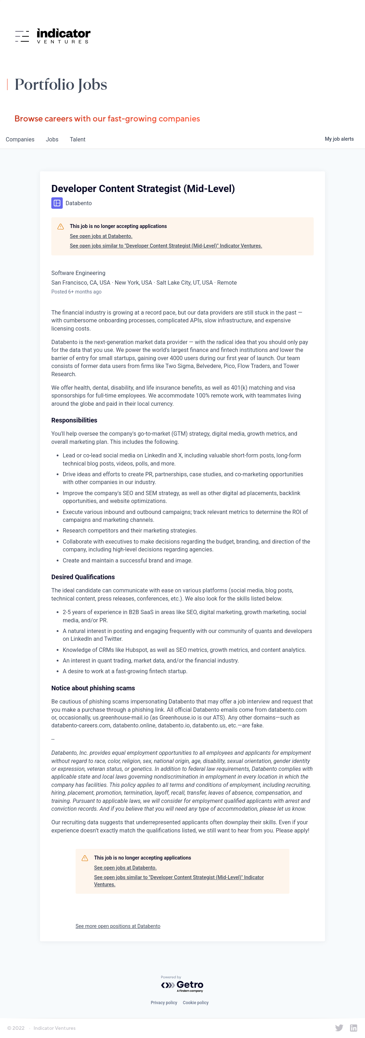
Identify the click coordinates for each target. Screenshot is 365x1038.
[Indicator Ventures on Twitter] (339, 1028)
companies (20, 139)
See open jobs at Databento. (101, 236)
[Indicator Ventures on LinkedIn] (353, 1028)
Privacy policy (164, 1002)
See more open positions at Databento (118, 926)
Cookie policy (196, 1002)
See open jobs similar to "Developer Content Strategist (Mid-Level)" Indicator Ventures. (166, 246)
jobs (52, 139)
